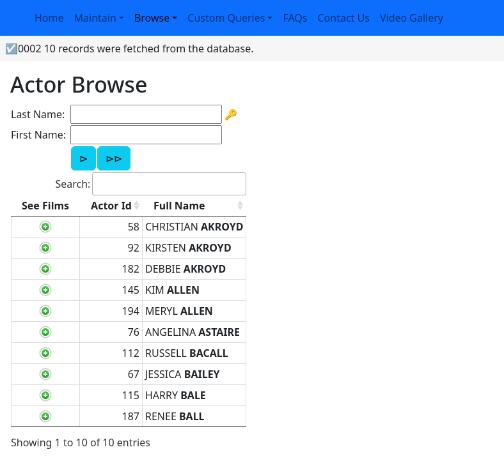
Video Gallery (411, 18)
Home (49, 18)
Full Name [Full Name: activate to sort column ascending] (179, 206)
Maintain (95, 18)
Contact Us (344, 18)
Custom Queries (226, 18)
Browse (151, 18)
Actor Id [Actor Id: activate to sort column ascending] (111, 206)
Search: (150, 183)
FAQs (295, 18)
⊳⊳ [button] (114, 158)
